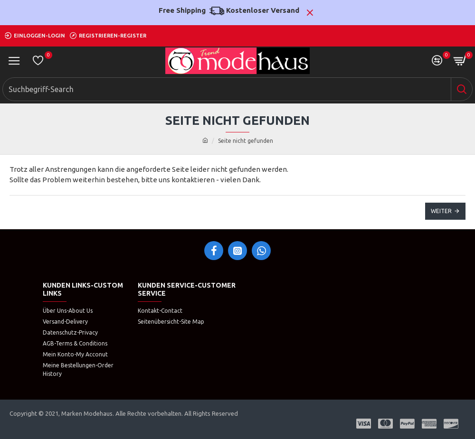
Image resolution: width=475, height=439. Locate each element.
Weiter (441, 211)
